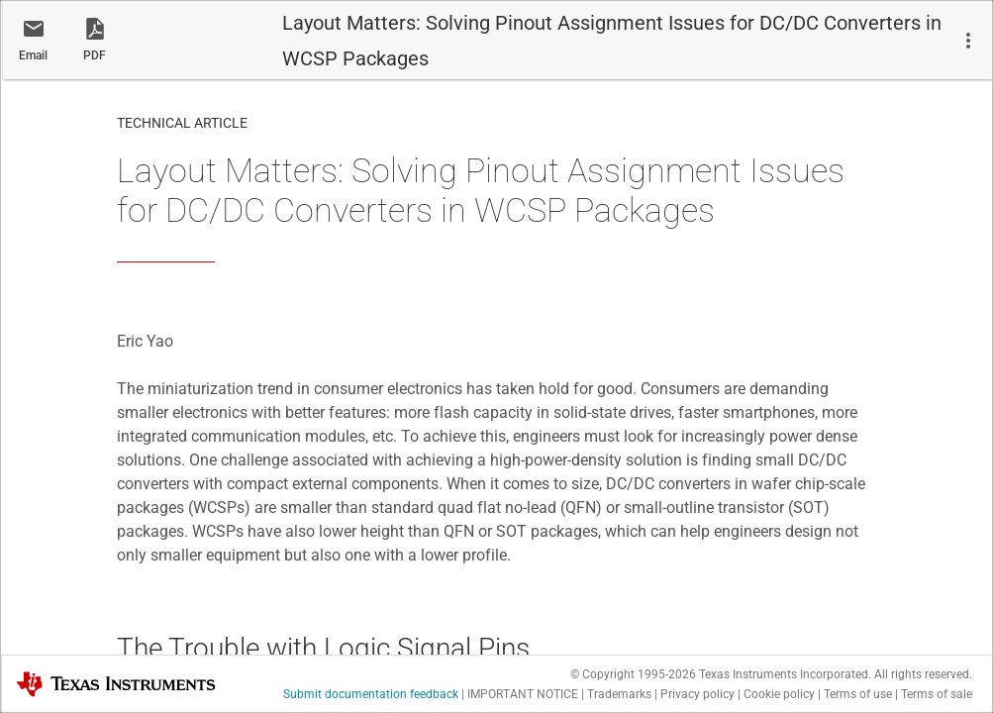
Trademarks (619, 694)
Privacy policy (697, 694)
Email (33, 55)
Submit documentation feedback (370, 694)
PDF (94, 55)
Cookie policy (779, 694)
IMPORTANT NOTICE (522, 694)
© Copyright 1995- (633, 674)
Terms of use (858, 694)
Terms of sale (936, 694)
